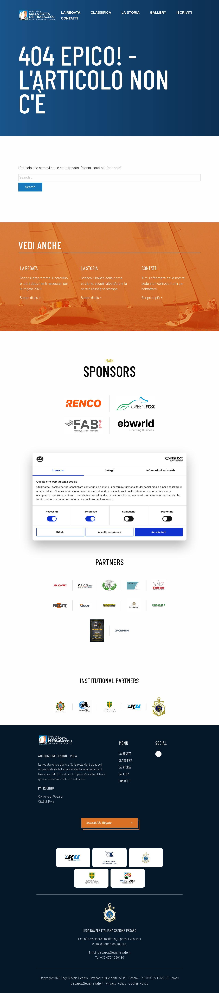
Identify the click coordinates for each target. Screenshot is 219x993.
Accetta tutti (158, 532)
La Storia (130, 12)
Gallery (158, 12)
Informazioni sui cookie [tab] (160, 470)
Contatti (69, 18)
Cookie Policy (138, 983)
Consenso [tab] (58, 470)
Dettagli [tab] (109, 470)
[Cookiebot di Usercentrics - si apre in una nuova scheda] (168, 459)
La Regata (70, 12)
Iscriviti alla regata (109, 822)
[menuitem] (71, 12)
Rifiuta (60, 532)
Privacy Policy (116, 983)
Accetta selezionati (109, 532)
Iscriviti (184, 12)
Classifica (101, 12)
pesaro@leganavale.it (114, 952)
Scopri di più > (30, 298)
